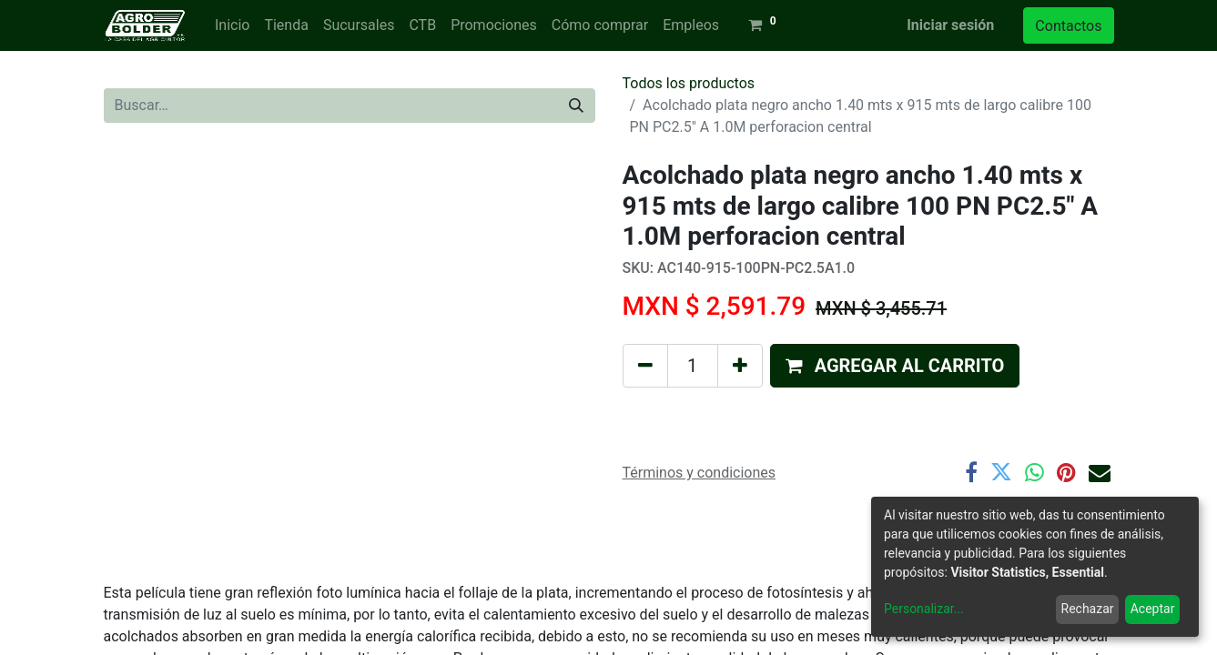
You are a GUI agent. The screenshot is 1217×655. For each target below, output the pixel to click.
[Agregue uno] (740, 366)
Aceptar (1153, 608)
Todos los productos (689, 83)
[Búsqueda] (576, 105)
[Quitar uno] (645, 366)
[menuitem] (232, 25)
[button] (895, 366)
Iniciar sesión (950, 25)
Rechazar (1087, 608)
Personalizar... (924, 608)
